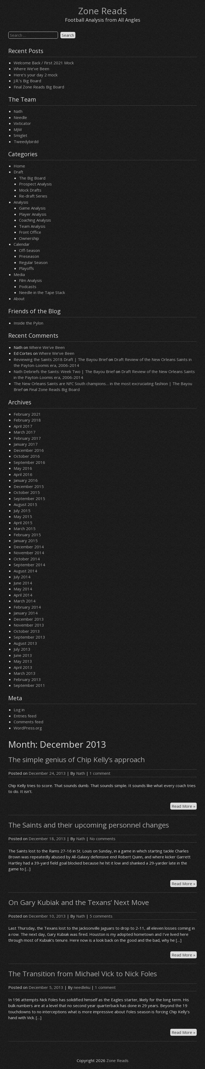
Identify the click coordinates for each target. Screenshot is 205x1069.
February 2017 (27, 438)
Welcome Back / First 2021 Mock (44, 62)
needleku (82, 987)
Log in (19, 709)
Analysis (21, 202)
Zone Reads (102, 11)
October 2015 (27, 492)
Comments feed (28, 721)
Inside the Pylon (28, 323)
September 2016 (29, 462)
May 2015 (23, 516)
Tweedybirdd (26, 141)
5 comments (101, 916)
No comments (102, 838)
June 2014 (23, 583)
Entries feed (25, 715)
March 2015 (25, 528)
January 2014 (26, 613)
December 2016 (29, 450)
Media (19, 274)
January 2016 (26, 480)
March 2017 (25, 432)
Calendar (22, 244)
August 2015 (25, 504)
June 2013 (23, 655)
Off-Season (29, 250)
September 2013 (29, 637)
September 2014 (29, 564)
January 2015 (26, 540)
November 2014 (29, 552)
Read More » (184, 806)
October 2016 (27, 456)
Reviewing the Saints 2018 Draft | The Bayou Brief (60, 359)
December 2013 (29, 619)
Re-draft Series (33, 196)
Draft (18, 171)
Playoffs (26, 268)
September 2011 (29, 685)
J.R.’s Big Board (27, 80)
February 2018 (27, 420)
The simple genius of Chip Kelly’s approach (76, 759)
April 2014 (23, 595)
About (19, 298)
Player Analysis (33, 214)
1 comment (100, 773)
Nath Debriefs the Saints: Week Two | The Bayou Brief (64, 371)
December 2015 (29, 486)
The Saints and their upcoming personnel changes (88, 825)
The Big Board (32, 178)
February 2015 (27, 534)
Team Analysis (32, 226)
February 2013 (27, 679)
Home (19, 166)
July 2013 (22, 649)
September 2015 (29, 498)
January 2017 (26, 444)
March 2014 (25, 601)
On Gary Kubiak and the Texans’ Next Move (78, 902)
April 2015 (23, 522)
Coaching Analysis (35, 220)
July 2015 (22, 510)
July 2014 (22, 576)
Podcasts (27, 286)
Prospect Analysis (35, 184)
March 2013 (25, 673)
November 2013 (29, 625)
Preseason (29, 256)
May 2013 (23, 661)
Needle (20, 117)
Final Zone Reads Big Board (39, 87)
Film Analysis (30, 280)
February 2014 (27, 607)
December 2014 (29, 546)
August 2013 (25, 643)
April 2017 (23, 426)
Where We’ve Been (31, 68)
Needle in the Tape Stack (42, 292)
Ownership (29, 238)
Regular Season (33, 262)
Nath (18, 111)
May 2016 (23, 468)
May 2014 (23, 588)
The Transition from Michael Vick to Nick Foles (82, 973)
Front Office (30, 232)
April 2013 (23, 667)
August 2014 (25, 570)
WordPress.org (28, 728)
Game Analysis (32, 208)
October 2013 (27, 631)
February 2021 (27, 414)
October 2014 (27, 558)
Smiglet (20, 135)
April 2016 (23, 474)
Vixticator (22, 123)
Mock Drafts (30, 190)
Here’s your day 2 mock (35, 74)
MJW (18, 129)
